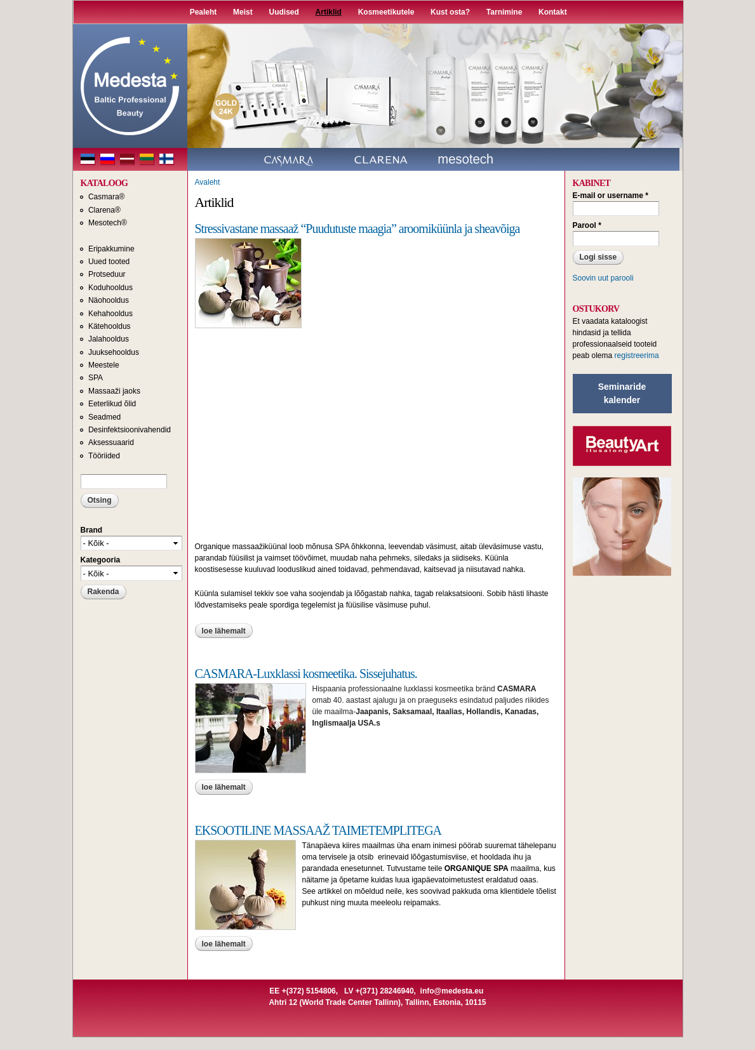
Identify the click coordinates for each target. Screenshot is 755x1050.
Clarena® (104, 210)
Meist (243, 12)
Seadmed (104, 417)
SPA (95, 377)
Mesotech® (107, 222)
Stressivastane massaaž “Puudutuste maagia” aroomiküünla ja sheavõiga (357, 229)
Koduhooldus (110, 287)
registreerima (637, 355)
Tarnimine (504, 12)
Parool (587, 225)
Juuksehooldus (113, 352)
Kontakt (552, 12)
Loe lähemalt (227, 631)
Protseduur (107, 274)
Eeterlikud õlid (112, 403)
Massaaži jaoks (114, 391)
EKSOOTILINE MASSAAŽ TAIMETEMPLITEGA (318, 830)
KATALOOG (104, 183)
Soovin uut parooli (603, 278)
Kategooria (101, 559)
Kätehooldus (109, 326)
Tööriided (104, 455)
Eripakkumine (111, 248)
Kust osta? (450, 12)
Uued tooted (109, 261)
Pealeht (203, 12)
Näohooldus (108, 300)
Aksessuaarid (111, 442)
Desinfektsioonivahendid (129, 429)
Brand (92, 530)
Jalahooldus (108, 339)
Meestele (103, 365)
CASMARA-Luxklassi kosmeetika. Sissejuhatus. (306, 674)
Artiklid (329, 12)
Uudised (284, 12)
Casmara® (106, 196)
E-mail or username (610, 195)
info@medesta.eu (452, 991)
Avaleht (207, 182)
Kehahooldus (110, 313)
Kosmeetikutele (386, 12)
